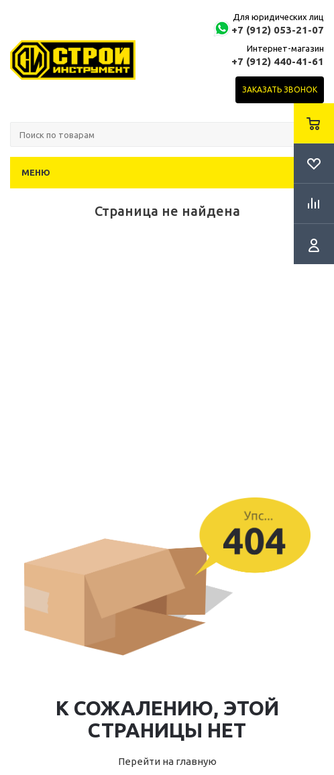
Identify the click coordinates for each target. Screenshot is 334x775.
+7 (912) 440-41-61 (277, 61)
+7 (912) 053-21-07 (277, 30)
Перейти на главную (167, 761)
